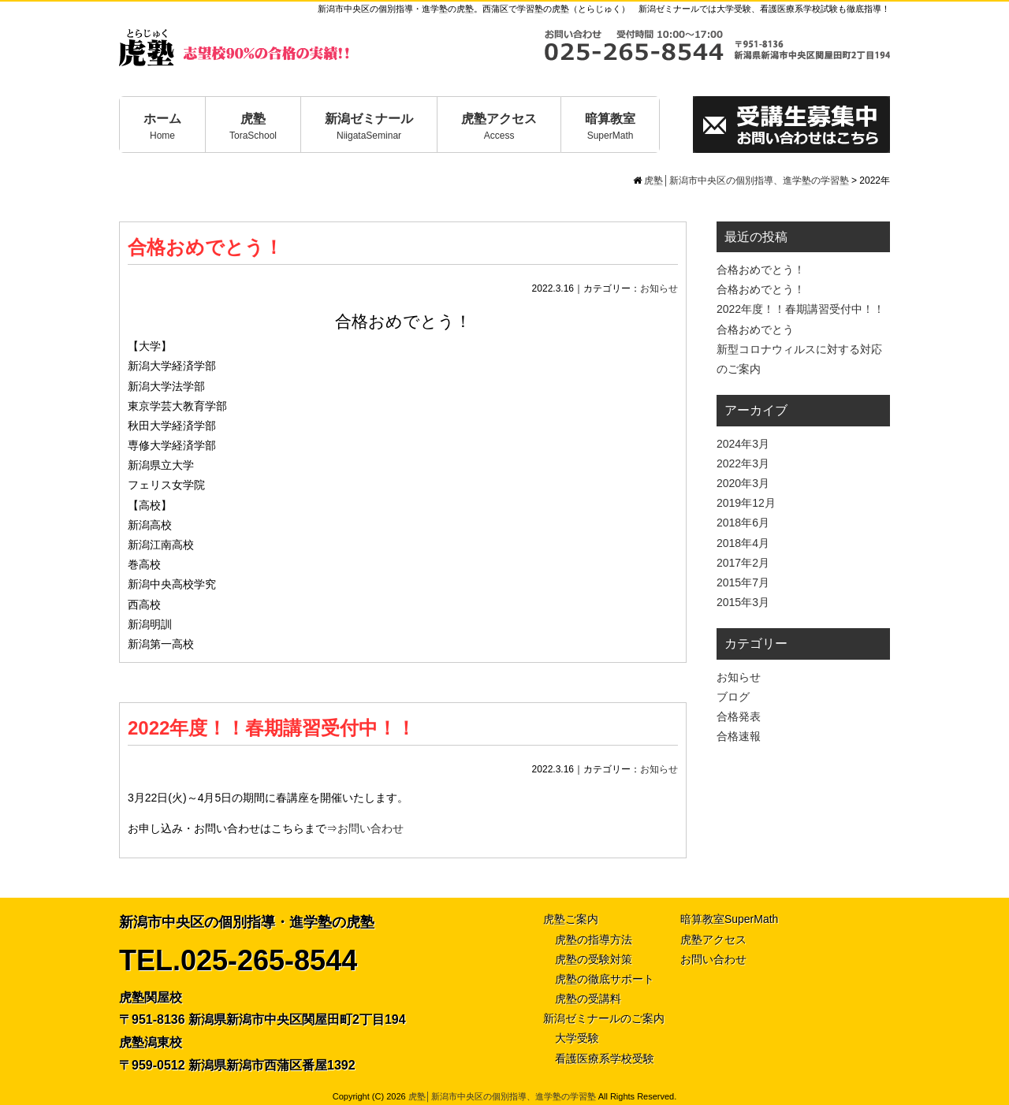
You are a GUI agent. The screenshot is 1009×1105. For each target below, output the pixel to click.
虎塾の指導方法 (593, 939)
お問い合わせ (370, 828)
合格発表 (739, 716)
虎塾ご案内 (570, 919)
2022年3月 (743, 463)
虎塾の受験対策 (593, 959)
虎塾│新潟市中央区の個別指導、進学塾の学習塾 (502, 1096)
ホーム (162, 126)
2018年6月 (743, 522)
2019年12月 (746, 503)
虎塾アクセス (499, 126)
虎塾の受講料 (588, 998)
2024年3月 (743, 443)
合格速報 (739, 736)
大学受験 (577, 1038)
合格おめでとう (755, 329)
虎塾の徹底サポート (604, 979)
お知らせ (659, 288)
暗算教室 (610, 126)
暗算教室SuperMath (729, 919)
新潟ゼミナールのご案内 (604, 1018)
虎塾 (253, 126)
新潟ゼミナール (369, 126)
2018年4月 (743, 543)
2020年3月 (743, 483)
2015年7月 (743, 582)
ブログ (733, 696)
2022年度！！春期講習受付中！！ (271, 728)
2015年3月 (743, 602)
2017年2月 (743, 562)
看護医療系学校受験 (604, 1058)
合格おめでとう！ (205, 247)
